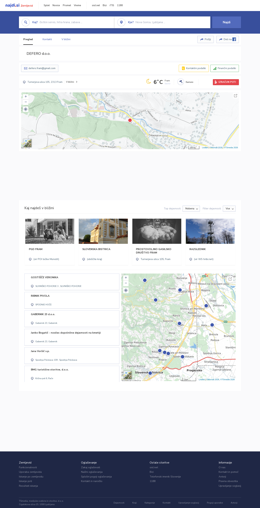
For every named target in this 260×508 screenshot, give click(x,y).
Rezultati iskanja (28, 486)
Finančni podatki (227, 68)
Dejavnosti (119, 502)
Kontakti (47, 39)
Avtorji (222, 476)
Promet (67, 5)
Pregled (28, 39)
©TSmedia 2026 (231, 147)
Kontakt (166, 502)
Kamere (189, 82)
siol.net (96, 5)
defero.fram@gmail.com (42, 68)
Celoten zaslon (235, 95)
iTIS (112, 5)
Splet (47, 5)
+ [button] (26, 97)
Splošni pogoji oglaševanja (96, 476)
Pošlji (208, 39)
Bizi (105, 5)
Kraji (134, 502)
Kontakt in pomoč (228, 472)
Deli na (230, 39)
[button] (25, 109)
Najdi (226, 22)
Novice (56, 5)
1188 (120, 5)
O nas (222, 467)
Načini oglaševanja (92, 472)
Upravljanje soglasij (230, 486)
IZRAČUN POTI (227, 82)
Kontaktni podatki (196, 68)
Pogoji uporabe (215, 502)
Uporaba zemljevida (30, 472)
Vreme (77, 5)
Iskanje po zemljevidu (31, 476)
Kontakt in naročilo (91, 481)
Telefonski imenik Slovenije (165, 476)
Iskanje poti (25, 481)
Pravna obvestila (228, 481)
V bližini (66, 39)
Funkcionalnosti (28, 467)
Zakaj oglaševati (90, 467)
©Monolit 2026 (216, 147)
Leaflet (205, 147)
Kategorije (150, 502)
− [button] (26, 102)
